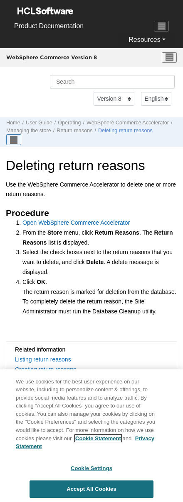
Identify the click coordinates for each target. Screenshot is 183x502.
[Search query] (112, 81)
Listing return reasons (43, 359)
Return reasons (74, 130)
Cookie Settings (91, 471)
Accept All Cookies (91, 492)
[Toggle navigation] (161, 26)
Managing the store (28, 130)
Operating (69, 123)
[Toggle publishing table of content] (13, 139)
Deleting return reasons (125, 130)
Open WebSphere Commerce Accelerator (76, 222)
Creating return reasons (45, 369)
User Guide (39, 123)
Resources (144, 39)
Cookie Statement (98, 441)
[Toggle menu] (169, 57)
